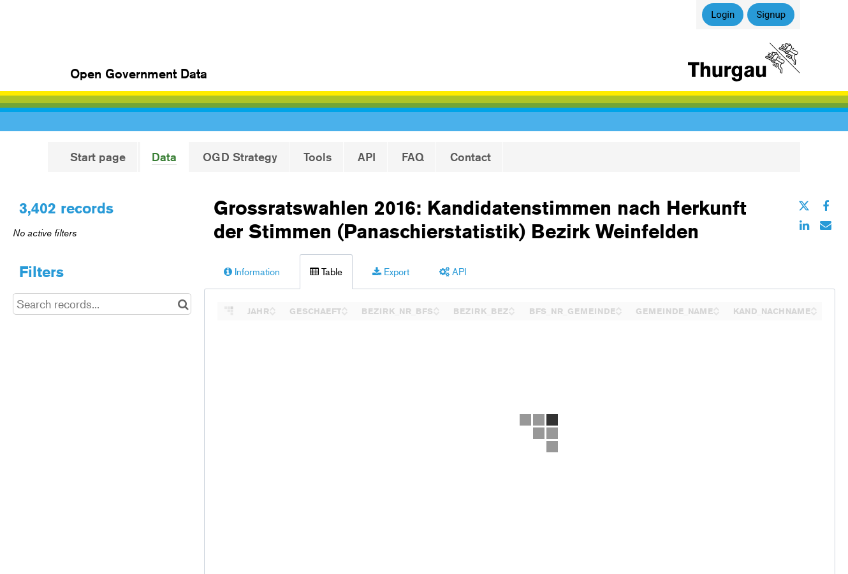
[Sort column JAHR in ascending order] (272, 307)
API (367, 157)
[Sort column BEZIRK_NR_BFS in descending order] (436, 312)
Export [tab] (390, 271)
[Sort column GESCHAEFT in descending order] (344, 312)
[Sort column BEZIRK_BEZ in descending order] (511, 312)
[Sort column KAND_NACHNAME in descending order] (813, 312)
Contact (470, 157)
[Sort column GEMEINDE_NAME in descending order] (716, 312)
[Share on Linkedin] (804, 224)
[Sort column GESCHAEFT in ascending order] (344, 307)
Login (723, 14)
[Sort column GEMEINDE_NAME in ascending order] (716, 307)
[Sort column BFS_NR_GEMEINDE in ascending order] (618, 307)
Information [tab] (252, 271)
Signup (771, 14)
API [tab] (452, 271)
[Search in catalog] (183, 304)
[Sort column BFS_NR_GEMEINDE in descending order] (618, 312)
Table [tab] (326, 271)
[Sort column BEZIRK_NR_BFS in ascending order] (436, 307)
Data (164, 157)
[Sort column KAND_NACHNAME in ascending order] (813, 307)
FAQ (413, 157)
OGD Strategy (240, 157)
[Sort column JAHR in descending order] (272, 312)
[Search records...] (102, 304)
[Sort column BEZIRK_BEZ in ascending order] (511, 307)
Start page (98, 157)
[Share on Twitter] (804, 205)
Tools (317, 157)
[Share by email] (825, 224)
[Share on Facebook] (825, 205)
